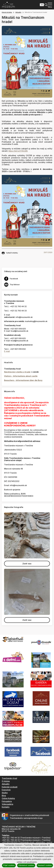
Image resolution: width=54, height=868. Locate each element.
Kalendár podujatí (9, 787)
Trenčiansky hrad (9, 778)
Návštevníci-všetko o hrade (17, 372)
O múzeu (6, 781)
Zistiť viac (27, 563)
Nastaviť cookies (45, 865)
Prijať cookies (9, 865)
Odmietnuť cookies (26, 865)
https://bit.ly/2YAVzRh (18, 151)
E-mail (7, 351)
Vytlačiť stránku (10, 253)
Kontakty (6, 807)
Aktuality (18, 12)
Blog (4, 795)
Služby (5, 793)
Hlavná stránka (7, 12)
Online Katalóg (8, 798)
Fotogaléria (7, 801)
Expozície (6, 790)
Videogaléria (7, 804)
